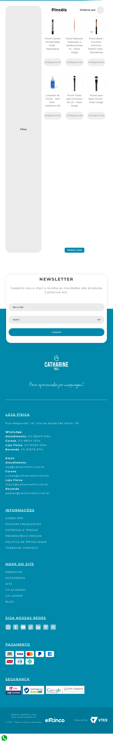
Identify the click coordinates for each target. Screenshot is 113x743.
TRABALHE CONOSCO (21, 547)
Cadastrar (56, 332)
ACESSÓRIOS (15, 578)
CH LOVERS (14, 595)
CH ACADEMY (15, 589)
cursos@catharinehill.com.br (27, 475)
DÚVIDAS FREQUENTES (23, 524)
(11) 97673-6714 (32, 449)
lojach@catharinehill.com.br (26, 484)
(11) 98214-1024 (29, 440)
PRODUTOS (14, 572)
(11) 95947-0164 (39, 436)
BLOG (9, 601)
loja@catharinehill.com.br (25, 467)
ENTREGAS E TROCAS (21, 530)
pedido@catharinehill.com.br (27, 493)
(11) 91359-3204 (35, 445)
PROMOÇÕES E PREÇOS (23, 536)
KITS (8, 583)
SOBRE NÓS (14, 518)
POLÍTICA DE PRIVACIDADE (26, 541)
